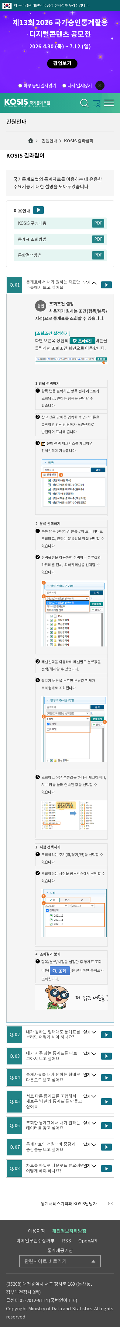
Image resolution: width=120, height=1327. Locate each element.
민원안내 (49, 141)
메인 (31, 140)
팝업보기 (62, 63)
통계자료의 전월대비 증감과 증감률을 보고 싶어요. (50, 1147)
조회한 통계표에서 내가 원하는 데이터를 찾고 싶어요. (53, 1125)
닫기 (87, 282)
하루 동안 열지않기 (39, 85)
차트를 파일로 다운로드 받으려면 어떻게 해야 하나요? (55, 1168)
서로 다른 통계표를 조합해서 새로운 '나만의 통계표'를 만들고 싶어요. (54, 1102)
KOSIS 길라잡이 (79, 141)
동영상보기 (38, 210)
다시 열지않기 (79, 85)
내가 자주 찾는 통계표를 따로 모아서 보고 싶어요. (51, 1056)
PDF (98, 223)
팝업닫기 (100, 85)
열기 (87, 1032)
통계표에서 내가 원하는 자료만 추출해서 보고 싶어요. (53, 285)
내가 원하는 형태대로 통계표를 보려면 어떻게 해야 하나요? (53, 1034)
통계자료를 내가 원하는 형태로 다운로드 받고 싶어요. (53, 1077)
